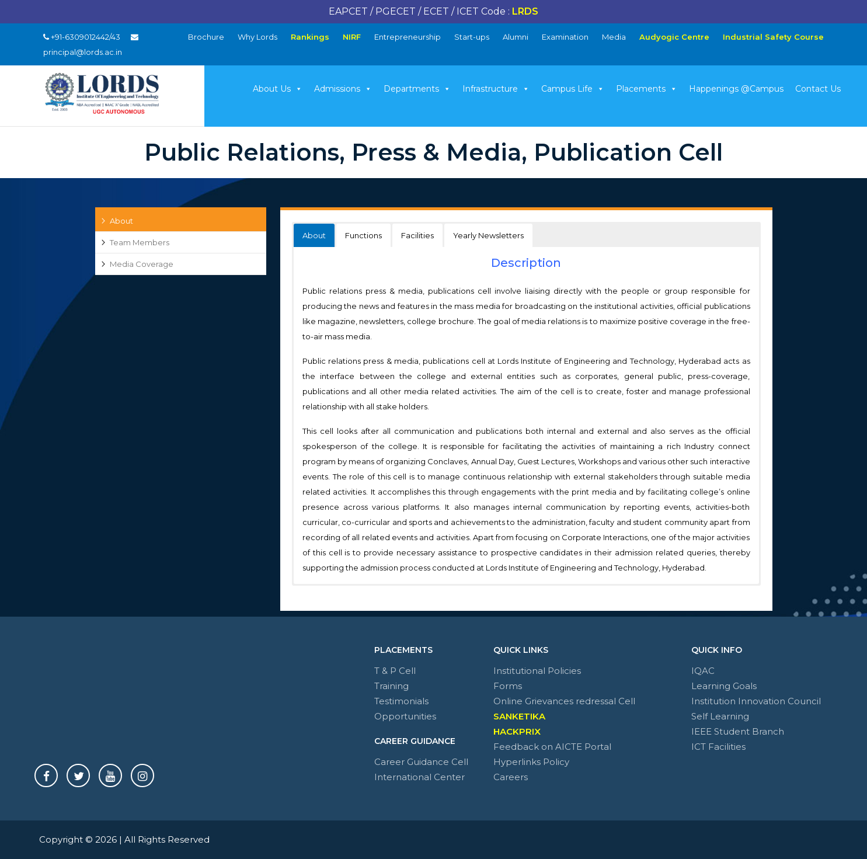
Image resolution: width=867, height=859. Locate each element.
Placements (646, 89)
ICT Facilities (718, 746)
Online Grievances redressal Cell (564, 701)
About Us (277, 89)
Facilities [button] (417, 235)
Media (614, 36)
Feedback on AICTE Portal (552, 746)
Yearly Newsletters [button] (488, 235)
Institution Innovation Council (756, 701)
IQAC (703, 670)
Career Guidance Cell (421, 761)
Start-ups (471, 36)
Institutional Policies (537, 670)
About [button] (314, 235)
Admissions (343, 89)
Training (391, 685)
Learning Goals (724, 685)
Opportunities (405, 716)
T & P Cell (395, 670)
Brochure (206, 36)
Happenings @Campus (736, 89)
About (121, 220)
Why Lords (257, 36)
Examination (565, 36)
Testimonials (401, 701)
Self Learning (720, 716)
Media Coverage (141, 264)
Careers (510, 777)
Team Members (139, 242)
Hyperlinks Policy (531, 761)
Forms (507, 685)
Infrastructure (496, 89)
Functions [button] (363, 235)
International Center (419, 777)
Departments (417, 89)
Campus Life (572, 89)
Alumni (515, 36)
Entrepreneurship (407, 36)
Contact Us (818, 89)
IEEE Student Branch (737, 731)
